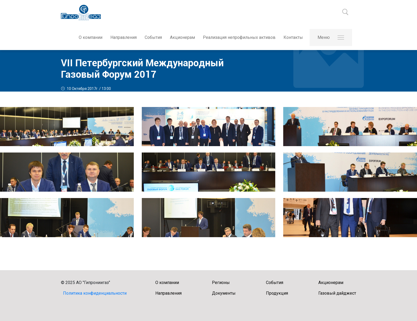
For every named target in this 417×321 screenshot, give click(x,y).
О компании (90, 37)
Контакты (293, 37)
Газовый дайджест (337, 293)
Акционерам (182, 37)
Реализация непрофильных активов (239, 37)
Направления (123, 37)
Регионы (221, 282)
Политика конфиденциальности (95, 293)
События (153, 37)
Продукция (277, 293)
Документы (224, 293)
